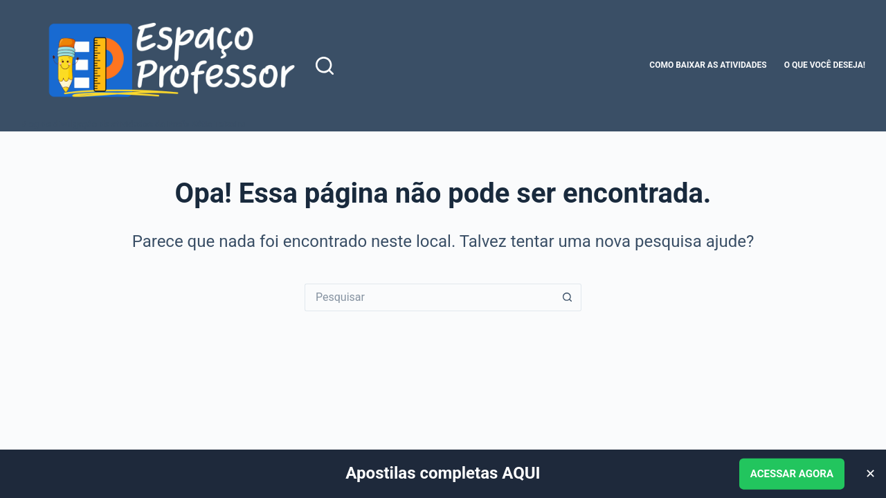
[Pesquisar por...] (429, 297)
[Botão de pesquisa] (567, 297)
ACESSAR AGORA (791, 474)
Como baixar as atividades (707, 65)
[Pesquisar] (325, 66)
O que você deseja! (824, 65)
